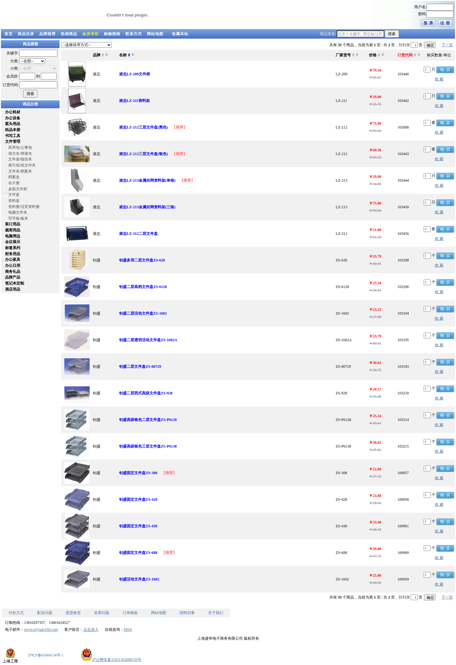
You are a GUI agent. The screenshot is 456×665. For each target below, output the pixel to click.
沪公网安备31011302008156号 (111, 659)
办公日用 (12, 265)
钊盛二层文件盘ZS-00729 (140, 366)
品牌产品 (12, 277)
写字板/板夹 (18, 218)
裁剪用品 (12, 230)
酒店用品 (12, 289)
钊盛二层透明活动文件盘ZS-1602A (148, 340)
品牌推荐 (47, 34)
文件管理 (12, 141)
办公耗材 (12, 112)
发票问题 (101, 613)
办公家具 (12, 259)
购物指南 (112, 34)
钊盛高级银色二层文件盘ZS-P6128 (148, 419)
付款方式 (16, 613)
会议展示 (12, 242)
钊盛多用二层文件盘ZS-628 (142, 260)
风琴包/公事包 (20, 147)
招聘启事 (187, 613)
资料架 (14, 200)
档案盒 (14, 177)
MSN (128, 629)
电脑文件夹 (17, 212)
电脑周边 (12, 236)
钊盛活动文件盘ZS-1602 (139, 579)
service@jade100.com (41, 629)
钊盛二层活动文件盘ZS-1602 (143, 313)
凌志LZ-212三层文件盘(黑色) (143, 127)
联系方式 (133, 34)
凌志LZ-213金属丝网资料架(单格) (147, 180)
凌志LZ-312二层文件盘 (138, 233)
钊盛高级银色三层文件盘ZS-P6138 (148, 446)
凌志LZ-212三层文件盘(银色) (143, 154)
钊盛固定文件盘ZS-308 (138, 473)
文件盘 (14, 194)
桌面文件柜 (17, 189)
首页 (8, 34)
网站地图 (155, 34)
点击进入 (90, 629)
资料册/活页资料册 (24, 206)
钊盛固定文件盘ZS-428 (138, 499)
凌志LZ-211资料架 (134, 100)
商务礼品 (12, 271)
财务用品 (12, 254)
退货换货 (73, 613)
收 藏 (439, 79)
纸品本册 (12, 130)
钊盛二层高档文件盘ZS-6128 (143, 287)
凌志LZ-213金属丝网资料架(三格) (147, 207)
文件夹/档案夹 (20, 171)
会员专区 (90, 34)
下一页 (447, 45)
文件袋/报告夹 (20, 159)
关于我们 (215, 613)
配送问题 (44, 613)
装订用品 (12, 224)
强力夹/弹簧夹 (20, 153)
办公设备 (12, 118)
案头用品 (12, 124)
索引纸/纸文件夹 (22, 165)
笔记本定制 (14, 283)
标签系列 (12, 248)
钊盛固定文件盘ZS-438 (138, 526)
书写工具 (12, 136)
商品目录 (26, 34)
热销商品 (69, 34)
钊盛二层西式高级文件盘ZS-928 (146, 393)
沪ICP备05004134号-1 (46, 655)
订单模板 (130, 613)
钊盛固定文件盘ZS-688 (138, 552)
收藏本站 (180, 34)
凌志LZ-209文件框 (134, 74)
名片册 (14, 183)
